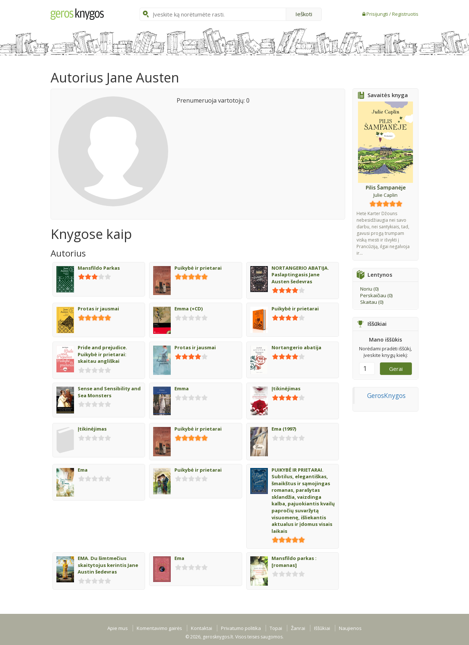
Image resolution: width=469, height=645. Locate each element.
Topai (276, 628)
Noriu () (369, 288)
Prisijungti (377, 14)
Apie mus (117, 628)
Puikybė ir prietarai (198, 268)
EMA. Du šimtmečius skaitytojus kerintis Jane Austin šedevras (108, 565)
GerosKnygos (386, 395)
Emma (181, 388)
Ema (83, 470)
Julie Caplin (385, 195)
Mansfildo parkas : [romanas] (294, 561)
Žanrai (298, 628)
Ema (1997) (284, 428)
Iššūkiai (322, 628)
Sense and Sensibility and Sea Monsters (109, 392)
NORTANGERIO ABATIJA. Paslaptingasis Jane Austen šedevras (300, 275)
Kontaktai (201, 628)
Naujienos (350, 628)
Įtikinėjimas (286, 388)
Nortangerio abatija (296, 347)
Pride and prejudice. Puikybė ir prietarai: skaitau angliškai (102, 354)
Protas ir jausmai (98, 308)
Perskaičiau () (376, 295)
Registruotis (405, 14)
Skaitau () (371, 302)
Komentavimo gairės (159, 628)
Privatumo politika (241, 628)
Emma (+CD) (188, 308)
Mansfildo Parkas (99, 268)
